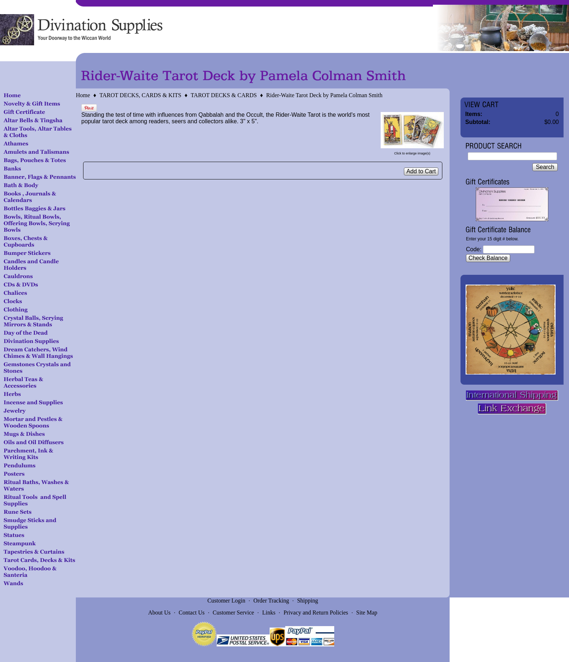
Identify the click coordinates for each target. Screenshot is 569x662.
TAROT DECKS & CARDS (224, 95)
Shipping (307, 600)
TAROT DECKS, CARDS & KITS (140, 95)
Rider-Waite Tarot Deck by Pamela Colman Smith (324, 95)
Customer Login (226, 600)
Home (83, 95)
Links (268, 612)
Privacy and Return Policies (315, 612)
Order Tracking (271, 600)
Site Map (366, 612)
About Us (159, 612)
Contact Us (192, 612)
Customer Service (233, 612)
